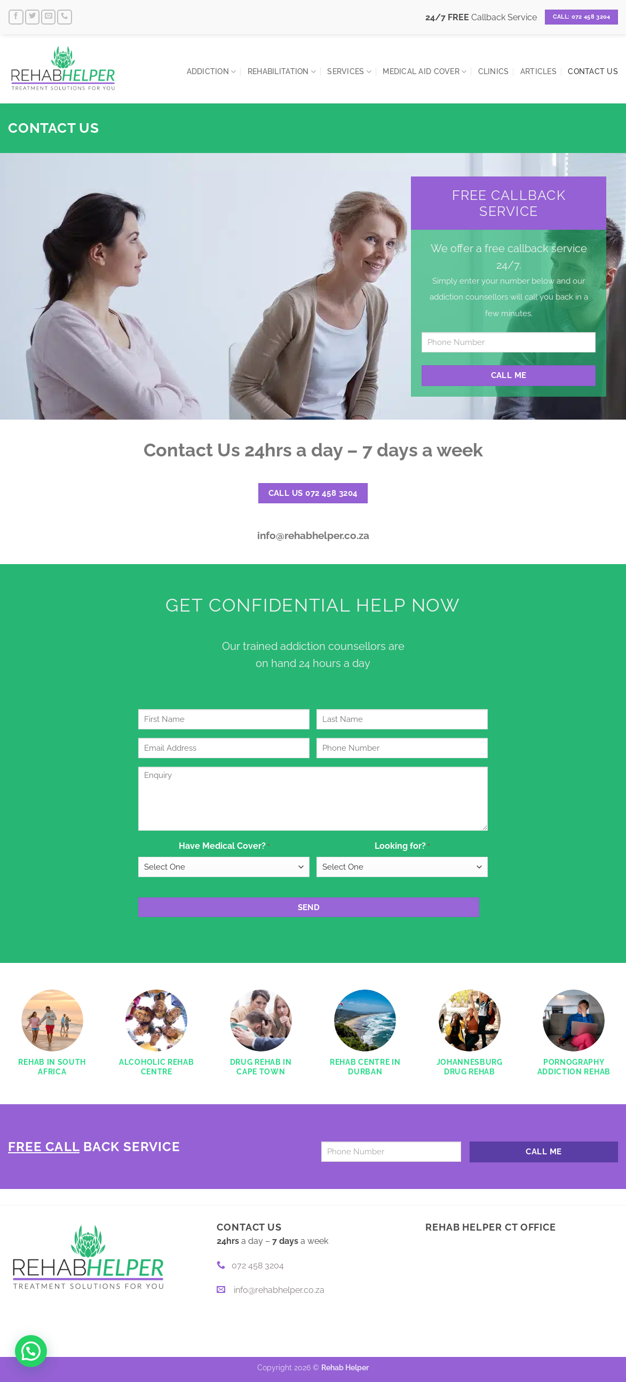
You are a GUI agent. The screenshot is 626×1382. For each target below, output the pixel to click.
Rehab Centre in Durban (365, 1067)
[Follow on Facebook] (16, 17)
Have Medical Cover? (224, 847)
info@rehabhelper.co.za (313, 535)
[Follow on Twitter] (32, 17)
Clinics (493, 71)
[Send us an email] (48, 17)
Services (349, 72)
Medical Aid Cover (424, 72)
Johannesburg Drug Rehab (470, 1067)
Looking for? (402, 847)
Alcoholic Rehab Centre (156, 1067)
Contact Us (593, 71)
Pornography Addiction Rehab (574, 1067)
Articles (538, 71)
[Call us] (64, 17)
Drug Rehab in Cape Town (261, 1067)
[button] (31, 1351)
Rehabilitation (282, 72)
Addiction (211, 72)
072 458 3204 (250, 1265)
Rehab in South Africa (52, 1067)
